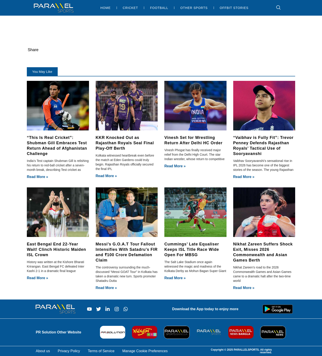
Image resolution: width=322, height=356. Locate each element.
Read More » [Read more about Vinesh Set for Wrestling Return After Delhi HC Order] (175, 166)
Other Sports (194, 8)
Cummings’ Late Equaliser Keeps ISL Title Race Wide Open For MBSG (191, 249)
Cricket (130, 8)
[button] (42, 71)
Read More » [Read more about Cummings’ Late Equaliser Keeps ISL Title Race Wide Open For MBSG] (175, 278)
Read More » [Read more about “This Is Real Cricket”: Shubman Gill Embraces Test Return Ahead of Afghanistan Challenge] (37, 177)
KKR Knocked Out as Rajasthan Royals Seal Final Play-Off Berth (125, 143)
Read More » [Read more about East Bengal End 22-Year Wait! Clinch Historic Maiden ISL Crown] (37, 278)
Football (159, 8)
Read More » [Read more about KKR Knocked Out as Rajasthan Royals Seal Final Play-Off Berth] (106, 176)
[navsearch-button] (276, 7)
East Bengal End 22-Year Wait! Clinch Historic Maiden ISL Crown (56, 249)
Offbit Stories (234, 8)
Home (105, 8)
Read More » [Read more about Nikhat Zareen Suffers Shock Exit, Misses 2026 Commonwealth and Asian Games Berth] (243, 288)
